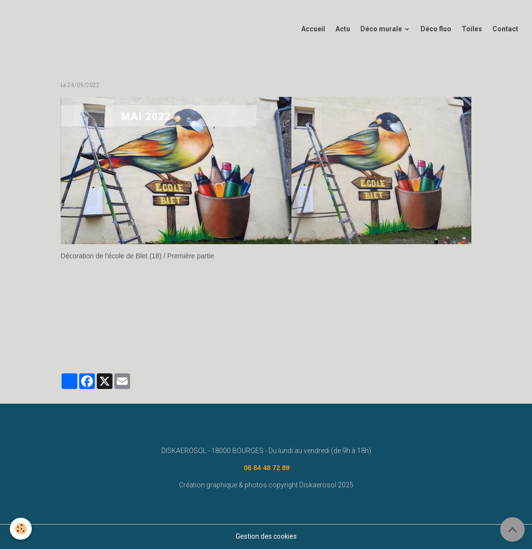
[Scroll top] (512, 529)
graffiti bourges (347, 345)
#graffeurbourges (402, 345)
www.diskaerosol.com (95, 345)
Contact (505, 29)
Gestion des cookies (266, 536)
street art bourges (291, 345)
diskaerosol (202, 345)
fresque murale (156, 345)
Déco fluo (436, 29)
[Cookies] (21, 529)
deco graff (243, 345)
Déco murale (381, 29)
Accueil (313, 29)
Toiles (472, 29)
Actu (342, 29)
